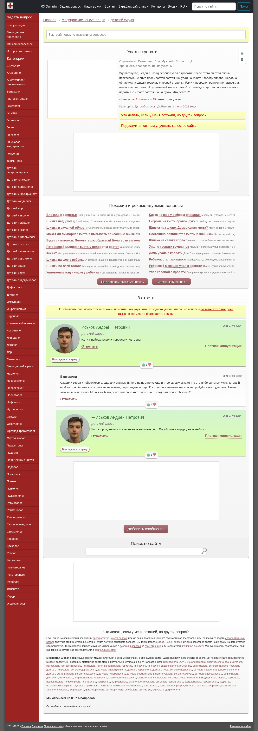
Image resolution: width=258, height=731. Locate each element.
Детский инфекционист (22, 194)
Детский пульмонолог (21, 251)
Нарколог (13, 373)
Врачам (109, 6)
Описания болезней (20, 44)
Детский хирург (122, 20)
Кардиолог (14, 316)
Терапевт (13, 538)
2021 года (189, 106)
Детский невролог (18, 215)
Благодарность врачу (65, 359)
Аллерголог (14, 72)
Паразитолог (15, 445)
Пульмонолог (15, 495)
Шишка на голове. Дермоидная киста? (178, 227)
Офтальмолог (16, 438)
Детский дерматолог (20, 186)
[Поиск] (214, 7)
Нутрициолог (15, 409)
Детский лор (15, 208)
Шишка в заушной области (66, 227)
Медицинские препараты (15, 34)
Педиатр (12, 452)
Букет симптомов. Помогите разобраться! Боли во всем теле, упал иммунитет (106, 240)
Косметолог (14, 330)
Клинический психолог (21, 323)
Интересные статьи (19, 51)
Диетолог (13, 294)
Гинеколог (13, 134)
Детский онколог (17, 229)
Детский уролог (17, 265)
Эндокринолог (16, 603)
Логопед (12, 344)
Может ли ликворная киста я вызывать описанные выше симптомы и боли (104, 234)
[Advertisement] (82, 89)
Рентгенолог (15, 510)
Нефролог (13, 402)
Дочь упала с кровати (166, 253)
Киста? (51, 253)
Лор (9, 352)
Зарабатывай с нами (133, 6)
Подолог (12, 467)
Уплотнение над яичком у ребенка (72, 272)
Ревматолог (14, 502)
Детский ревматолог (20, 258)
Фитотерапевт (16, 574)
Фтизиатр (13, 589)
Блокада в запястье (61, 214)
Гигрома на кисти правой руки (172, 221)
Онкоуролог (14, 423)
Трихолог (13, 546)
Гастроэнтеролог (18, 98)
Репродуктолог (16, 517)
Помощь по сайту (54, 726)
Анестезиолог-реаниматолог (16, 82)
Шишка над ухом (59, 221)
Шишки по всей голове (63, 266)
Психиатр (13, 481)
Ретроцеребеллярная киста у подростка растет (82, 246)
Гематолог (13, 105)
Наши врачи (92, 6)
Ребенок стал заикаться (167, 259)
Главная (49, 20)
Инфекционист (16, 309)
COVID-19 (13, 65)
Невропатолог (16, 380)
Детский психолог (18, 244)
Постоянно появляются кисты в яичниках (181, 234)
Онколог (12, 416)
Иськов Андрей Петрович (105, 327)
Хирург (11, 596)
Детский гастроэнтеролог (17, 170)
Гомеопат (13, 153)
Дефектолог (15, 287)
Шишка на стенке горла (167, 240)
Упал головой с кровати (167, 272)
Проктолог (13, 474)
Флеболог (13, 581)
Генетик (12, 113)
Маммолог (13, 359)
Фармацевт (14, 560)
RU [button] (182, 6)
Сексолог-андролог (19, 524)
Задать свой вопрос (171, 281)
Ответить (89, 346)
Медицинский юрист (20, 366)
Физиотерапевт (17, 567)
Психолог (13, 488)
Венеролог (14, 91)
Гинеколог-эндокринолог (16, 144)
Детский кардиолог (19, 201)
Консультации (16, 25)
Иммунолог (14, 301)
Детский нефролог (19, 222)
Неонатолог (14, 395)
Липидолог (14, 337)
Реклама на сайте (240, 726)
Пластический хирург (20, 459)
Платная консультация (223, 346)
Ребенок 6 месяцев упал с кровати (175, 265)
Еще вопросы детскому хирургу (122, 281)
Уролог (11, 553)
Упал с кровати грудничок (169, 246)
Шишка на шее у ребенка (65, 259)
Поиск (244, 6)
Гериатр (12, 127)
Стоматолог (14, 531)
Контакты (158, 6)
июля (178, 106)
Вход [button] (171, 6)
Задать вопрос (70, 6)
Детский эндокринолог (21, 280)
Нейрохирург (15, 387)
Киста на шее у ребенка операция (175, 214)
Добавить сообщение (145, 529)
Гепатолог (13, 120)
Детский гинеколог (19, 179)
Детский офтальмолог (21, 237)
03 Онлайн (49, 6)
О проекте (37, 726)
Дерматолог (14, 160)
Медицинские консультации (83, 20)
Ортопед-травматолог (21, 431)
